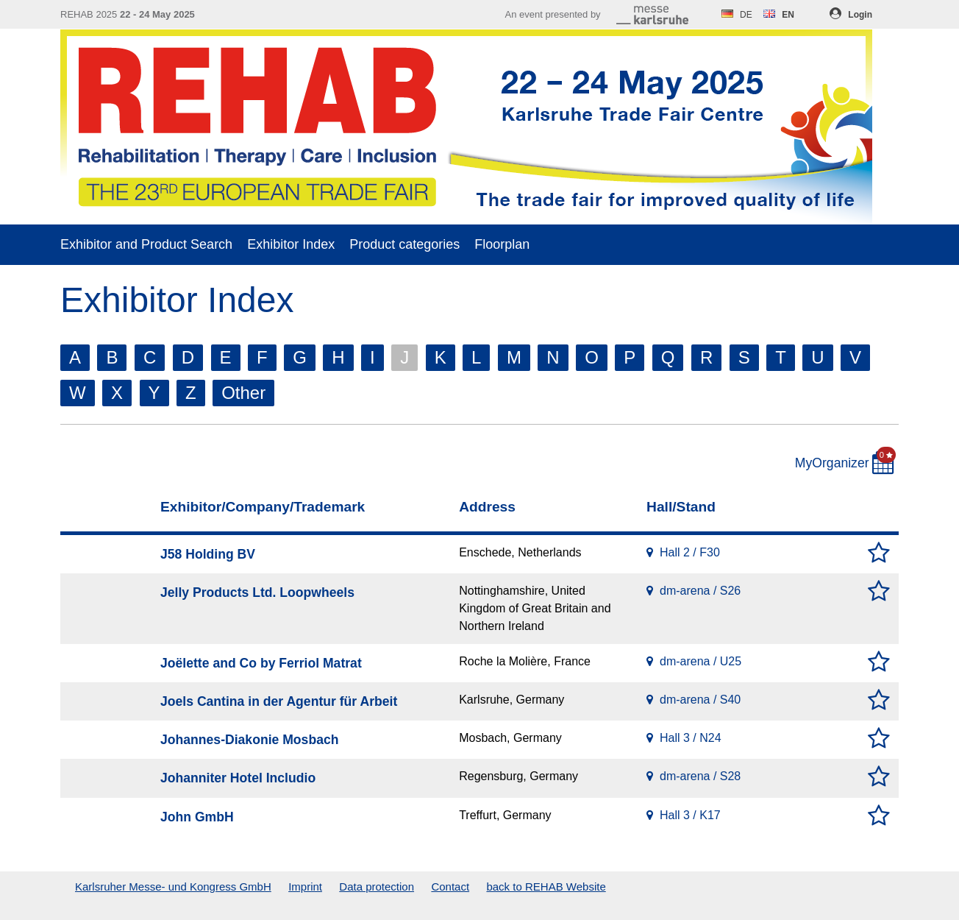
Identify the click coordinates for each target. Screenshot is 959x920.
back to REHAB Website (545, 886)
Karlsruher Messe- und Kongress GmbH (173, 886)
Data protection (376, 886)
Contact (450, 886)
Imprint (305, 886)
